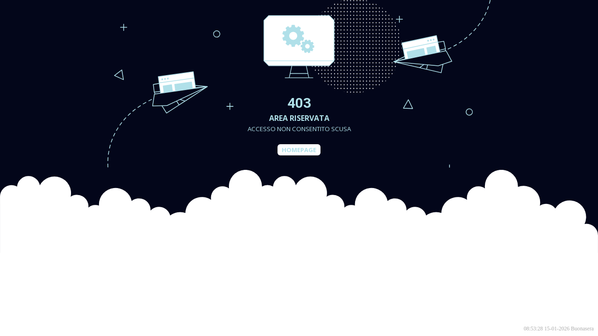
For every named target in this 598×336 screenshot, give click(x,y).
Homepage (299, 150)
